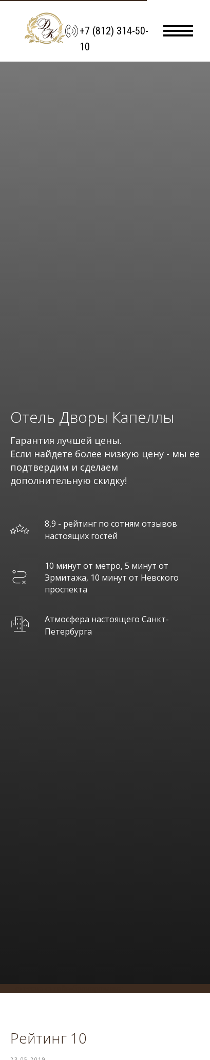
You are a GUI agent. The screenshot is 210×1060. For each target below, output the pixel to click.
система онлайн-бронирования (68, 988)
